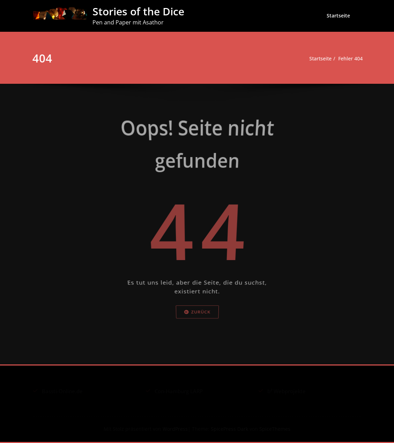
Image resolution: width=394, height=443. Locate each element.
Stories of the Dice (138, 11)
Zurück (197, 329)
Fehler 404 (348, 58)
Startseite (338, 15)
